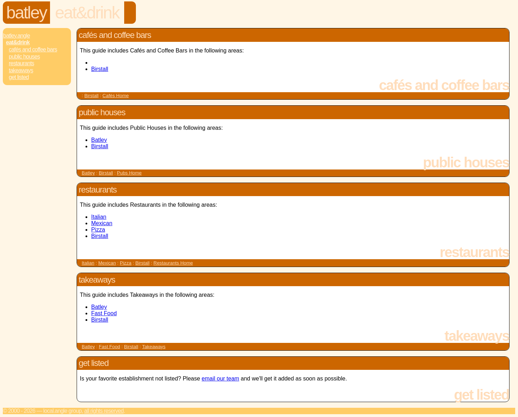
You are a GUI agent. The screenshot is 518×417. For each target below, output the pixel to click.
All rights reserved (103, 411)
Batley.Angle (16, 36)
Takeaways (21, 70)
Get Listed (19, 77)
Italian (98, 217)
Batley (26, 12)
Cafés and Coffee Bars (33, 49)
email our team (220, 379)
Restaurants (21, 63)
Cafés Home (116, 95)
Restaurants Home (173, 263)
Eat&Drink (87, 12)
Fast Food (104, 313)
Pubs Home (129, 173)
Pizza (98, 230)
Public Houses (24, 57)
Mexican (101, 223)
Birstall (99, 69)
